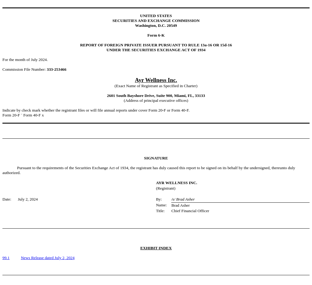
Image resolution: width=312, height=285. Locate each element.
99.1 (5, 257)
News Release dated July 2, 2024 (47, 257)
